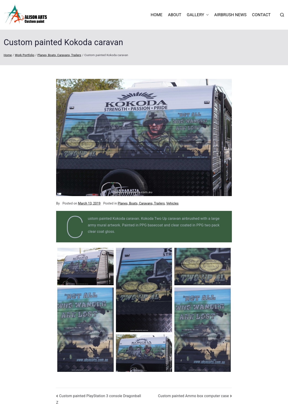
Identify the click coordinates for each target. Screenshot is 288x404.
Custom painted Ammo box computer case (193, 396)
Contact (261, 14)
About (174, 14)
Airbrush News (230, 14)
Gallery (198, 14)
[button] (206, 14)
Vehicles (172, 203)
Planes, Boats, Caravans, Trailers (141, 203)
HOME (156, 14)
